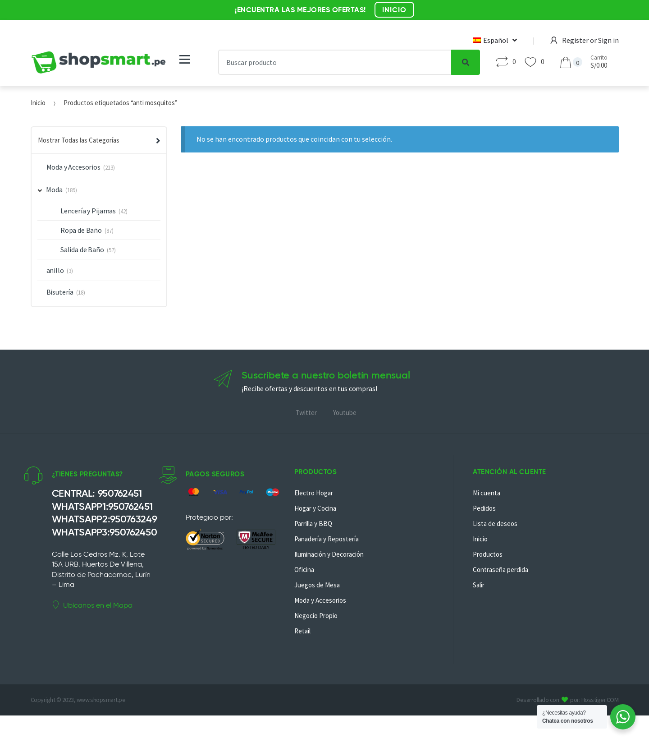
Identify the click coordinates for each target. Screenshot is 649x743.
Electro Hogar (313, 493)
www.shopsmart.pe (101, 700)
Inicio (38, 102)
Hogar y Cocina (315, 508)
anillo (55, 270)
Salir (478, 585)
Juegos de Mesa (317, 585)
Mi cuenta (486, 493)
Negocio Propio (316, 615)
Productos (488, 554)
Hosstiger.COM (600, 700)
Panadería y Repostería (326, 539)
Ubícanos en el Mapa (92, 604)
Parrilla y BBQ (313, 523)
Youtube (344, 412)
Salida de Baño (82, 249)
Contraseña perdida (500, 569)
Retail (302, 631)
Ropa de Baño (81, 230)
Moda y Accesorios (73, 166)
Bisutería (60, 291)
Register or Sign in (584, 40)
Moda (50, 189)
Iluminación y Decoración (329, 554)
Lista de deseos (495, 523)
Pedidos (484, 508)
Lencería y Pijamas (88, 210)
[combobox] (335, 62)
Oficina (304, 569)
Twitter (306, 412)
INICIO (394, 9)
